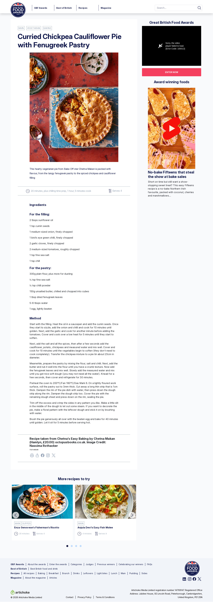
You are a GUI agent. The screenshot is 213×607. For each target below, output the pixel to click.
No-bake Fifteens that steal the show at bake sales (171, 174)
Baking (41, 573)
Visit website (34, 449)
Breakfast (54, 573)
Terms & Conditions (105, 597)
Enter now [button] (171, 72)
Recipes (83, 8)
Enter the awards (58, 564)
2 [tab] (71, 546)
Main (123, 573)
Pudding (133, 573)
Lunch (114, 573)
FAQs (149, 564)
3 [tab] (76, 546)
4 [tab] (80, 546)
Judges (89, 564)
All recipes (29, 573)
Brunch (65, 573)
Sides (144, 573)
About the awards (37, 564)
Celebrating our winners (131, 564)
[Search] (175, 7)
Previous (13, 513)
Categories (76, 564)
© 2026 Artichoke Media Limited (26, 597)
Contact (69, 597)
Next (129, 513)
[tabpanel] (42, 511)
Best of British (64, 8)
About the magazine (35, 578)
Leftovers (88, 573)
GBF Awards (40, 8)
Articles (53, 578)
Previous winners (106, 564)
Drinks (76, 573)
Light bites (102, 573)
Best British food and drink (44, 569)
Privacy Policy (84, 597)
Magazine (106, 8)
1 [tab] (67, 546)
